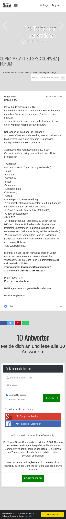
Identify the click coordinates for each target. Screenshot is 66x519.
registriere (33, 462)
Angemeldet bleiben (17, 395)
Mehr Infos (28, 516)
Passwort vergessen (17, 399)
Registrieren (58, 5)
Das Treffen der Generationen (40, 31)
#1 (61, 306)
